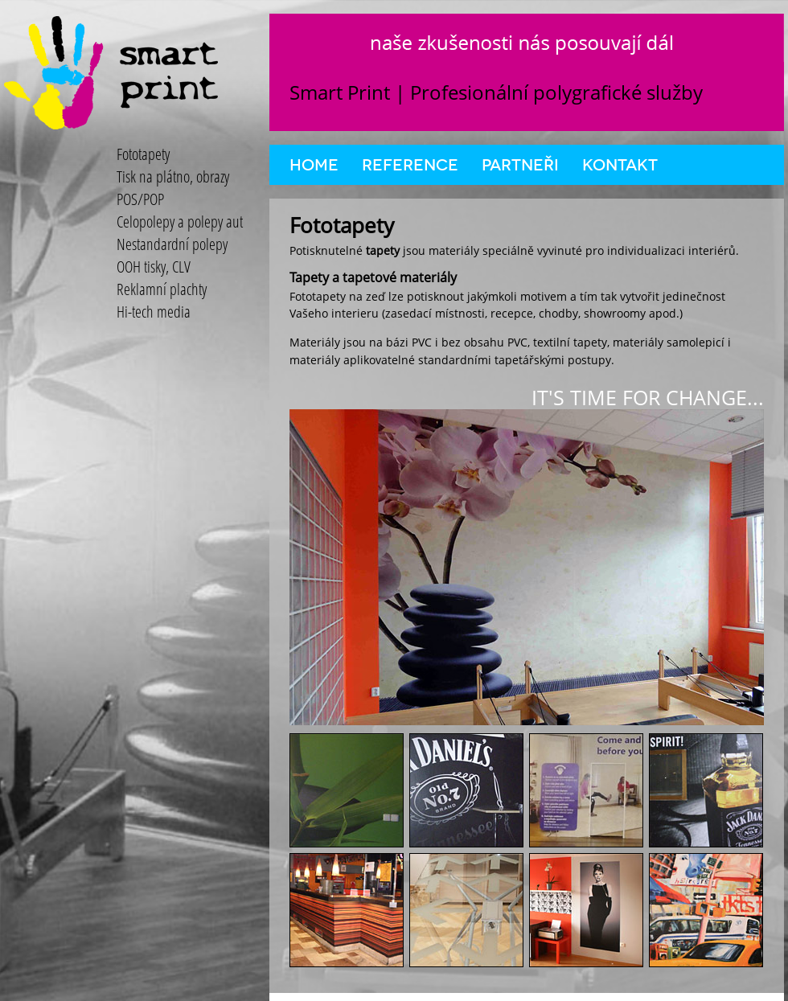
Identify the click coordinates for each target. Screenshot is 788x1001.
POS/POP (140, 199)
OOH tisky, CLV (154, 266)
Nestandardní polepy (172, 244)
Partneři (520, 164)
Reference (410, 164)
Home (314, 164)
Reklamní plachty (162, 289)
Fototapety (143, 154)
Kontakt (620, 164)
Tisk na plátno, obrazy (173, 176)
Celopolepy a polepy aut (180, 221)
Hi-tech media (154, 311)
